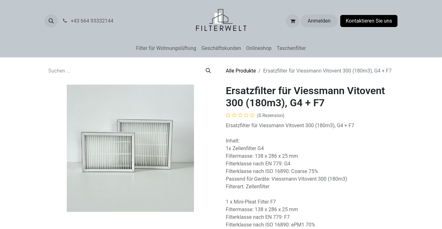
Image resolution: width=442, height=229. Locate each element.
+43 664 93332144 (100, 21)
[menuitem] (166, 48)
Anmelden (319, 21)
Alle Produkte (241, 71)
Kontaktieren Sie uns (369, 21)
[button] (51, 21)
